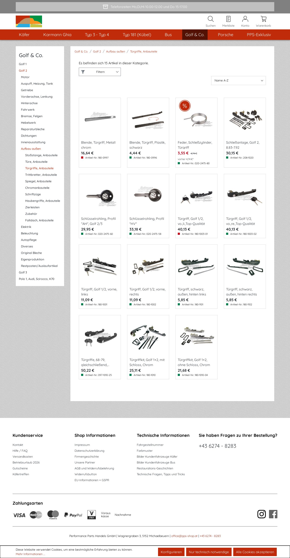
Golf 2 (23, 78)
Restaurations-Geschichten (155, 468)
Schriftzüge (33, 202)
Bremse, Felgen (31, 124)
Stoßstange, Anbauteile (41, 163)
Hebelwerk (28, 130)
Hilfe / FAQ (20, 451)
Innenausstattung (33, 150)
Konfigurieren (171, 552)
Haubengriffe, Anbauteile (42, 208)
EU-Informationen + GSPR (92, 480)
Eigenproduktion (32, 267)
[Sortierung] (238, 88)
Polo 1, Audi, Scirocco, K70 (36, 287)
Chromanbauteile (37, 195)
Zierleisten (32, 215)
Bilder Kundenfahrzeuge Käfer (157, 456)
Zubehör (31, 221)
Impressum (82, 445)
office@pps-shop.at (184, 536)
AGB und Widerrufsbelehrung (94, 468)
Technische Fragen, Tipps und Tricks (161, 474)
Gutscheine (20, 468)
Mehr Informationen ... (30, 554)
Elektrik (26, 234)
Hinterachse (29, 111)
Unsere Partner (85, 462)
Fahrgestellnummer (150, 445)
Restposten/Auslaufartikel (39, 274)
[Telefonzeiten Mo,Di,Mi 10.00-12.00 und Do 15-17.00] (145, 6)
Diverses (27, 254)
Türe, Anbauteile (36, 169)
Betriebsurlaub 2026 (26, 462)
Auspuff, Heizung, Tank (37, 91)
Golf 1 (22, 72)
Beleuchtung (29, 241)
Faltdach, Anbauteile (39, 228)
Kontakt (18, 445)
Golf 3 (23, 280)
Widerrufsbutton (86, 474)
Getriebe (27, 98)
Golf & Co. (31, 63)
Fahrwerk (28, 117)
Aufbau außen (31, 156)
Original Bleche (31, 261)
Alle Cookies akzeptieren (255, 552)
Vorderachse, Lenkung (37, 104)
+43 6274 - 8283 (217, 445)
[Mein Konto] (245, 25)
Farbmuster (145, 451)
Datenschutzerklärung (89, 451)
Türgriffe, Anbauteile (39, 176)
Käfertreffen (21, 474)
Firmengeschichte (87, 456)
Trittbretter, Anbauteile (41, 182)
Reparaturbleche (33, 137)
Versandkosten (23, 456)
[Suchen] (210, 25)
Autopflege (29, 247)
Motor (25, 85)
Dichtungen (29, 143)
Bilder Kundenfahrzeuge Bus (156, 462)
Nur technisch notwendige (209, 552)
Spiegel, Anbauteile (38, 189)
